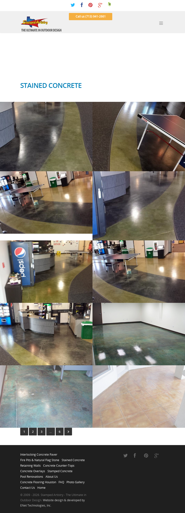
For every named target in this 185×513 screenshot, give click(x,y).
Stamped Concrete (60, 469)
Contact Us (27, 486)
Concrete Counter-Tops (58, 464)
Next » (68, 431)
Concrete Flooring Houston (38, 481)
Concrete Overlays (32, 469)
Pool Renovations (31, 475)
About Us (52, 475)
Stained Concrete (73, 458)
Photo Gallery (75, 481)
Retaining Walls (30, 464)
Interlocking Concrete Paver (38, 453)
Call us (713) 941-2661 (91, 16)
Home (41, 486)
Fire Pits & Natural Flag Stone (39, 458)
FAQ (61, 481)
